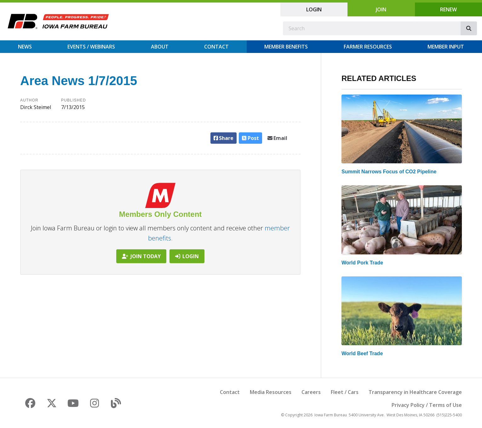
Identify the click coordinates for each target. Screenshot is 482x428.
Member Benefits (286, 46)
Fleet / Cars (345, 392)
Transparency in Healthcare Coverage (415, 392)
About (160, 46)
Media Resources (270, 392)
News (25, 46)
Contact (216, 46)
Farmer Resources (368, 46)
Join (381, 9)
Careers (311, 392)
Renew (448, 9)
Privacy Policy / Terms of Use (427, 405)
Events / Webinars (91, 46)
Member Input (445, 46)
